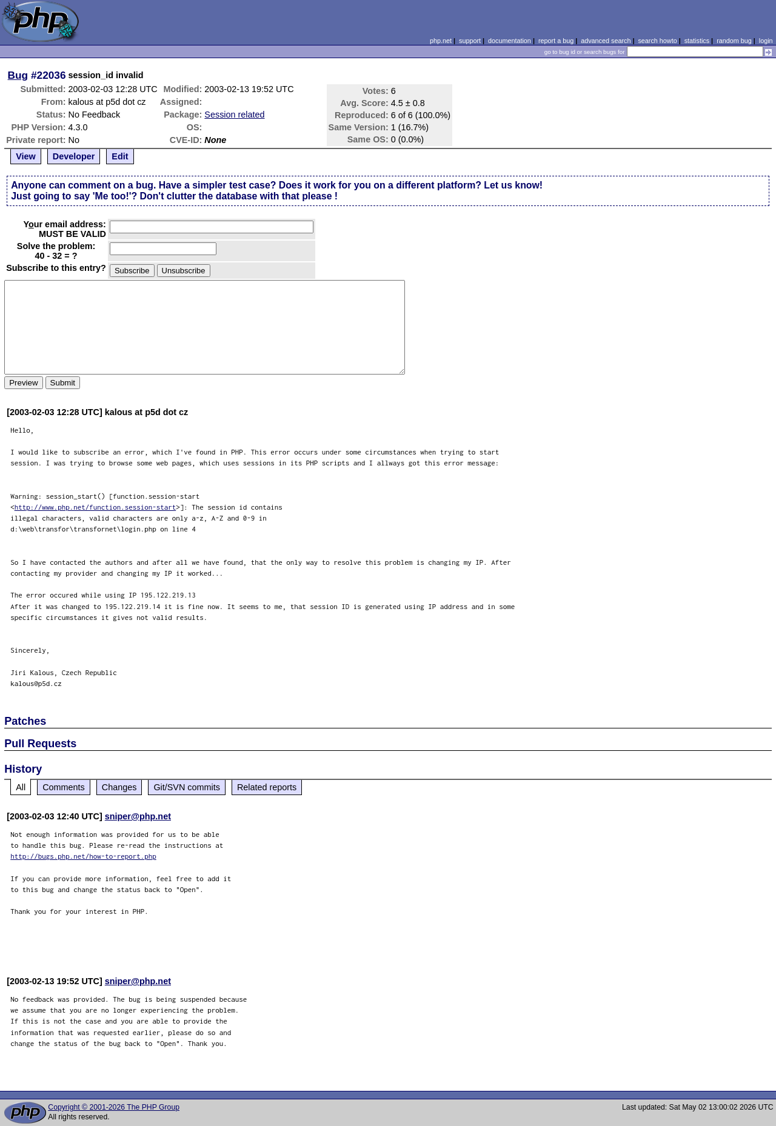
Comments (63, 787)
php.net (441, 40)
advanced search (605, 40)
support (470, 40)
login (766, 40)
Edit (120, 156)
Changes (119, 787)
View (26, 156)
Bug (18, 75)
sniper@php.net (138, 816)
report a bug (556, 40)
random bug (734, 40)
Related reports (266, 787)
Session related (234, 114)
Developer (74, 156)
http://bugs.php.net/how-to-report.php (83, 856)
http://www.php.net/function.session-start (95, 507)
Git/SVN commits (186, 787)
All (20, 787)
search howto (657, 40)
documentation (509, 40)
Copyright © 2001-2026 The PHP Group (113, 1107)
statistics (696, 40)
